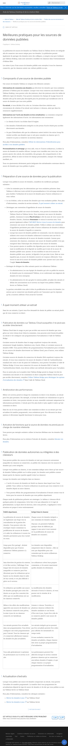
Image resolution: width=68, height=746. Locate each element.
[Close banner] (66, 7)
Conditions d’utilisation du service (26, 733)
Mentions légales (10, 733)
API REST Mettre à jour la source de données (45, 222)
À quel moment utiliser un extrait (51, 203)
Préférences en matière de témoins (36, 736)
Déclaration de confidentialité (46, 733)
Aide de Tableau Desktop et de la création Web (29, 19)
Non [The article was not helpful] (61, 717)
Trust (16, 736)
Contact (22, 736)
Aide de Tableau (8, 19)
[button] (4, 2)
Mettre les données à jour (15, 698)
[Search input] (58, 3)
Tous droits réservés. (27, 742)
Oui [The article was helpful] (54, 717)
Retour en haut (34, 709)
